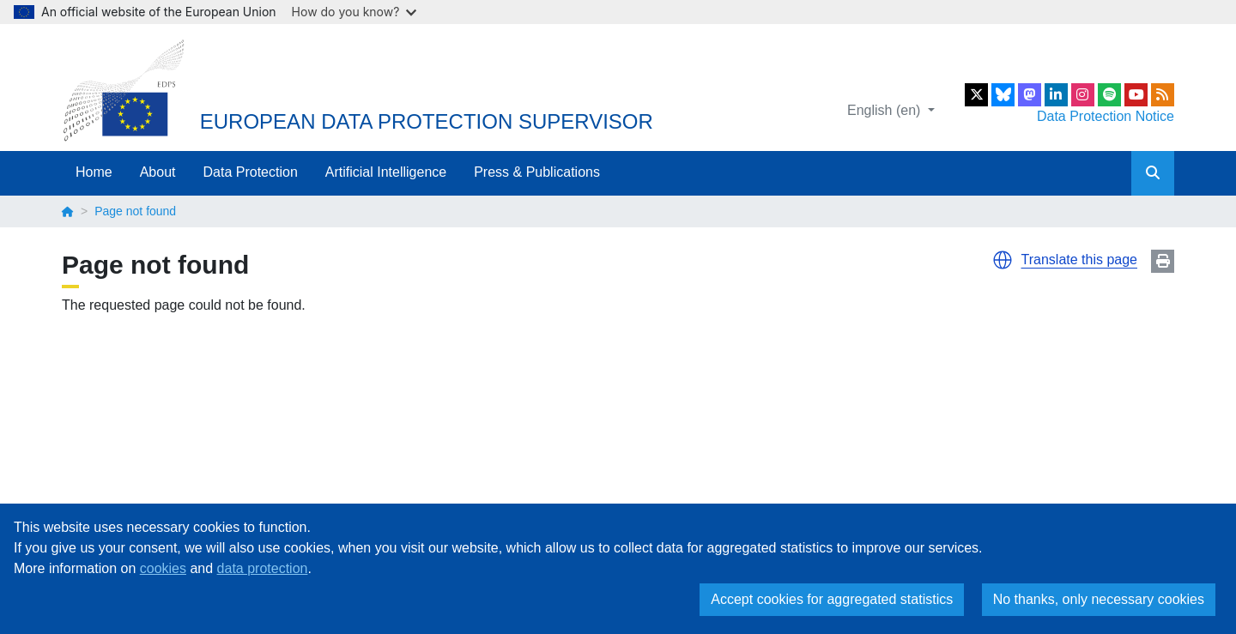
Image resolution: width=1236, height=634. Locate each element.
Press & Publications (537, 172)
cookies (163, 568)
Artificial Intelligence (385, 172)
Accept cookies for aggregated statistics (832, 599)
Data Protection (250, 172)
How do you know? (354, 11)
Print (1162, 261)
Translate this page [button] (1079, 259)
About (158, 172)
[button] (1002, 260)
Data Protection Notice (1105, 116)
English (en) (885, 110)
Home (94, 172)
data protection (262, 568)
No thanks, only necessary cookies (1098, 599)
